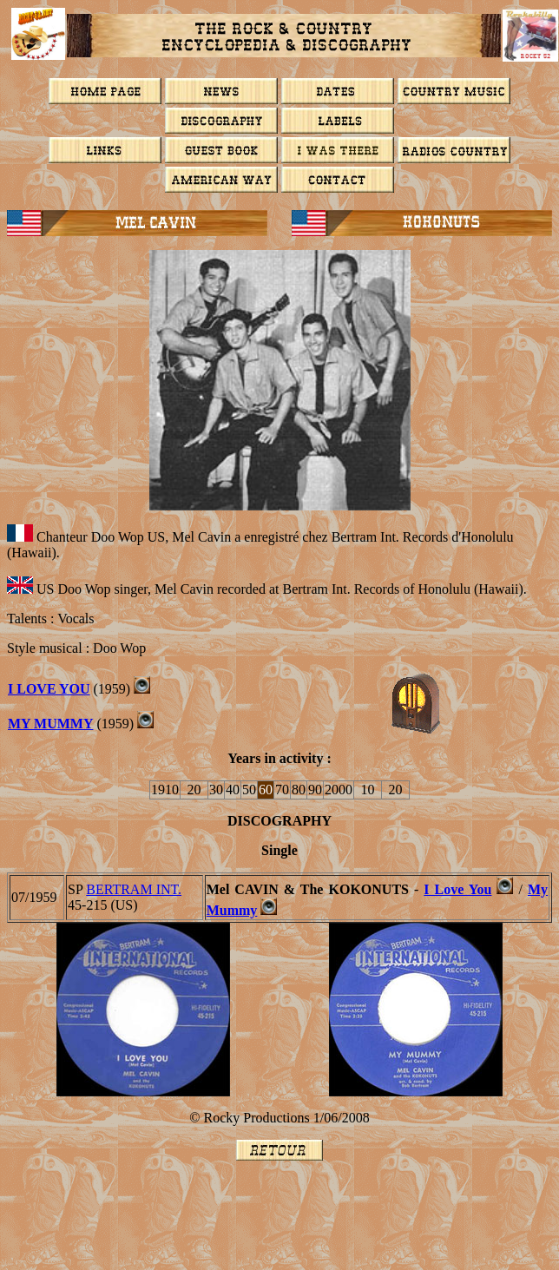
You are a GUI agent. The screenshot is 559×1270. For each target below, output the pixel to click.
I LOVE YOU (49, 688)
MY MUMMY (50, 723)
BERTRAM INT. (133, 889)
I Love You (457, 889)
